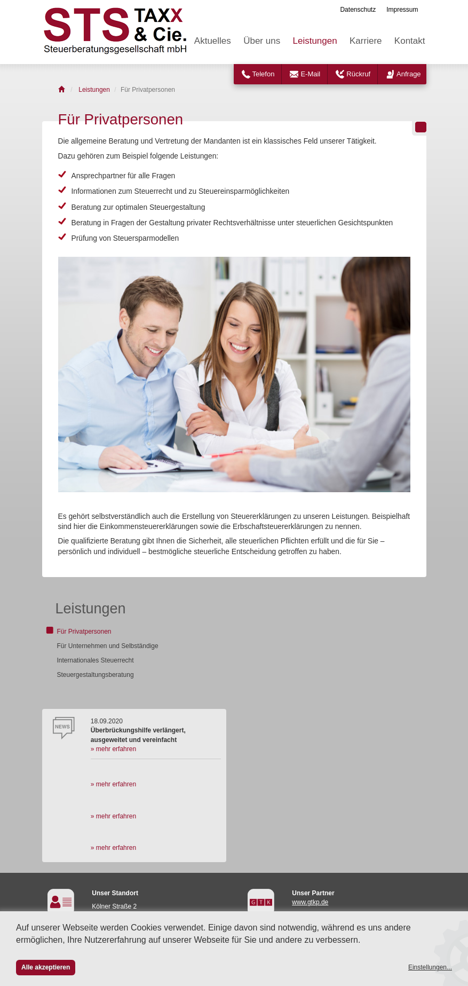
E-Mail (310, 74)
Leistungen (315, 41)
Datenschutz (358, 9)
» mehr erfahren (113, 749)
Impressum (402, 9)
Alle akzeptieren (45, 967)
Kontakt (409, 41)
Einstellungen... (430, 967)
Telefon (263, 74)
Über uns (261, 41)
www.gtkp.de (310, 902)
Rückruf (358, 74)
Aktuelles (212, 41)
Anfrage (408, 74)
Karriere (366, 41)
